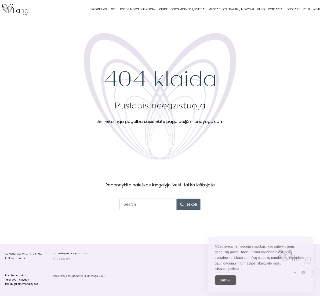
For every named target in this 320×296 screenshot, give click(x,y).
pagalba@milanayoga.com (195, 121)
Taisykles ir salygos (17, 279)
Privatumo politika (16, 275)
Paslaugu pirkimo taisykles (21, 284)
